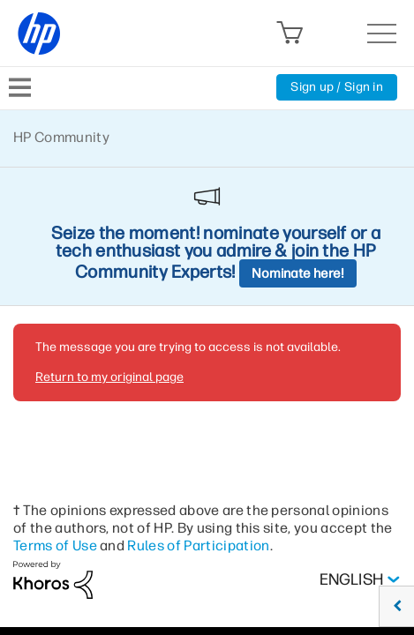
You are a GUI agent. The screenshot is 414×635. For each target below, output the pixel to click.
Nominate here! (298, 273)
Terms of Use (55, 545)
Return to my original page (109, 377)
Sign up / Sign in (336, 86)
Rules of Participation (198, 545)
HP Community (61, 137)
